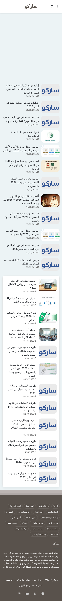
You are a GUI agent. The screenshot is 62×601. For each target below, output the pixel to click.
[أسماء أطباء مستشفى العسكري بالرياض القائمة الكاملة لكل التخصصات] (48, 334)
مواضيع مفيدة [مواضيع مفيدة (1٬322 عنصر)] (36, 529)
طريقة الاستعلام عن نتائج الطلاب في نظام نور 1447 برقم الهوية (22, 406)
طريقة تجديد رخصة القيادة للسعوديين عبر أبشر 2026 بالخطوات (24, 182)
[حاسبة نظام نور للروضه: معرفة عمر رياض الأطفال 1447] (48, 285)
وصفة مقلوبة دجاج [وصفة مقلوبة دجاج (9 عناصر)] (38, 534)
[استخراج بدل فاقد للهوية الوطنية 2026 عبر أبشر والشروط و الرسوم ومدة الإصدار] (48, 369)
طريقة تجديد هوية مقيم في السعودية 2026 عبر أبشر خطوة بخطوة (22, 217)
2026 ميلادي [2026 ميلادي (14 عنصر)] (44, 506)
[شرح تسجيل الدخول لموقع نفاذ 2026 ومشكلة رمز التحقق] (48, 317)
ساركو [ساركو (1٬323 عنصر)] (24, 523)
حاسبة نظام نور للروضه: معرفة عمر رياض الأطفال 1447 (22, 284)
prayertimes (37, 580)
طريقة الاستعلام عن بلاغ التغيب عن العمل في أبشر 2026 (22, 389)
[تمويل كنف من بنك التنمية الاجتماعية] (50, 136)
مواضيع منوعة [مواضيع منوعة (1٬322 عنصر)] (21, 529)
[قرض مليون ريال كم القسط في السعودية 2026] (50, 264)
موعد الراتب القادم (11, 567)
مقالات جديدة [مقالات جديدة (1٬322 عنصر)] (52, 529)
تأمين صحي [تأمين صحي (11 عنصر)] (16, 517)
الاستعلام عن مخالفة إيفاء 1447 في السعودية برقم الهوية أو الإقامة (21, 165)
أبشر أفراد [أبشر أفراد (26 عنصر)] (29, 506)
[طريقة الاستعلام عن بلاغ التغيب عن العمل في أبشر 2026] (50, 250)
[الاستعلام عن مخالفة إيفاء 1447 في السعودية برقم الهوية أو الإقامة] (50, 166)
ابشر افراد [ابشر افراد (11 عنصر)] (39, 512)
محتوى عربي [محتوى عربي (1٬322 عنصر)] (12, 523)
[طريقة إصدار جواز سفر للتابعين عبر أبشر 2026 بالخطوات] (50, 235)
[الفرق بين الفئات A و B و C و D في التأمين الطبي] (48, 302)
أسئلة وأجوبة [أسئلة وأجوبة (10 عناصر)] (53, 512)
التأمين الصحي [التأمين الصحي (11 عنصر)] (24, 512)
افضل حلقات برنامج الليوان (31, 585)
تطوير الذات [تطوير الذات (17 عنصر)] (53, 523)
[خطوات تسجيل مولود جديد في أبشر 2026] (50, 107)
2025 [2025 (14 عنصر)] (55, 506)
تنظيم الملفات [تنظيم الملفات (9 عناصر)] (37, 523)
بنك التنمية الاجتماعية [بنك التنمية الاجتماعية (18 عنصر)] (49, 517)
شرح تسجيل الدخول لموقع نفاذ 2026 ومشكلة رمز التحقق (21, 316)
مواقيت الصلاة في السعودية (17, 580)
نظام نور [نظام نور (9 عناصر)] (54, 534)
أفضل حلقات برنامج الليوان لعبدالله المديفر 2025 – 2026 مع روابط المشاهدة (21, 200)
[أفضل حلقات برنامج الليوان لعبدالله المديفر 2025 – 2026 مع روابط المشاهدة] (50, 200)
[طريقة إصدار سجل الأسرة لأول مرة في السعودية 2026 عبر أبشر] (50, 151)
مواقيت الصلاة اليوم (30, 567)
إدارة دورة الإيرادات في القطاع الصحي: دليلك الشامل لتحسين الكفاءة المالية (22, 89)
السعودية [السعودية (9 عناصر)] (9, 512)
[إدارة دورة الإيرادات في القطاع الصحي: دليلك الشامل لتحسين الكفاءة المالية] (50, 90)
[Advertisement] (31, 48)
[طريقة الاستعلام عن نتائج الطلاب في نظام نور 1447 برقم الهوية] (50, 122)
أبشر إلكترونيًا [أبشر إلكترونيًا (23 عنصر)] (15, 506)
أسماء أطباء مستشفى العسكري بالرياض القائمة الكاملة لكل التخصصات (22, 333)
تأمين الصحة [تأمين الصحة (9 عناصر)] (31, 517)
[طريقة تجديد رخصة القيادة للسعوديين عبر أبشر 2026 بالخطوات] (50, 183)
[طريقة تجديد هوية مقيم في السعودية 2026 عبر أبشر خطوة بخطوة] (50, 218)
